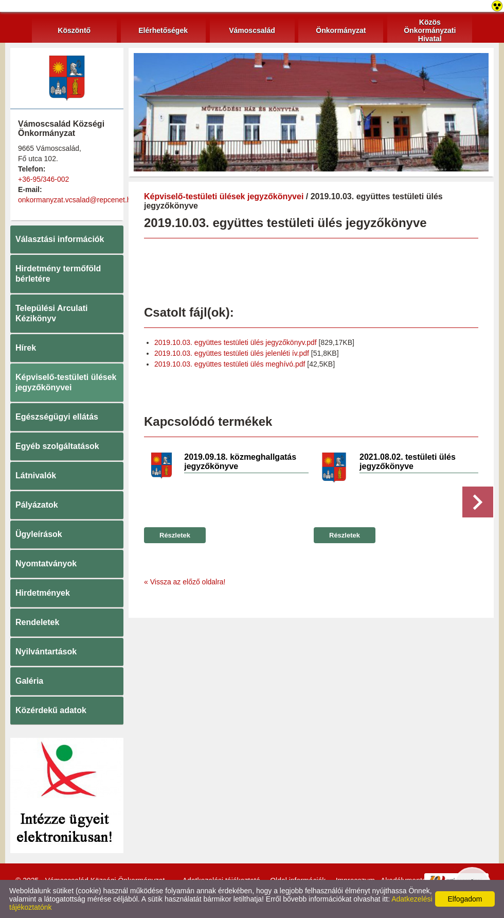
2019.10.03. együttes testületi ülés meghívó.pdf (229, 364)
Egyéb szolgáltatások (57, 446)
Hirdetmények (42, 592)
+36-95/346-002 (43, 179)
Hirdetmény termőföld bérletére (58, 273)
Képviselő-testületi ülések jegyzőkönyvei (66, 382)
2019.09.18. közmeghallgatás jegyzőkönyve (240, 462)
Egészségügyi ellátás (56, 416)
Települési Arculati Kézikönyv (51, 313)
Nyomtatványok (46, 563)
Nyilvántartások (46, 651)
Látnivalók (35, 475)
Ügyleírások (38, 534)
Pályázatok (36, 504)
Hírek (25, 347)
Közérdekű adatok (50, 710)
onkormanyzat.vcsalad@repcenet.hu (76, 200)
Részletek (174, 535)
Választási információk (59, 239)
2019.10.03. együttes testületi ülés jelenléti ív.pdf (231, 353)
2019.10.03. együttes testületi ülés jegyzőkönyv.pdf (235, 342)
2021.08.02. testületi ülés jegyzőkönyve (407, 462)
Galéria (29, 681)
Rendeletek (37, 622)
